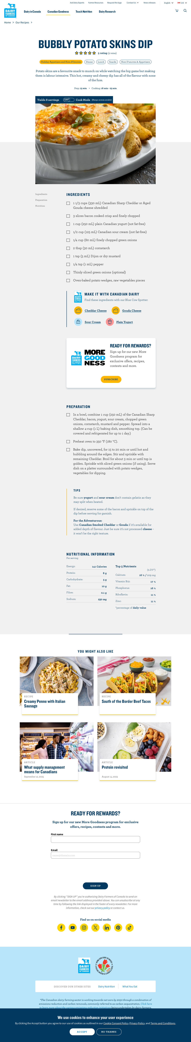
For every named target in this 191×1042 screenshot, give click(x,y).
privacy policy (102, 907)
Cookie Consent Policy (115, 1023)
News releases (150, 2)
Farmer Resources (95, 2)
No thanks (109, 1031)
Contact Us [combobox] (131, 2)
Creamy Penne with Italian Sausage (44, 703)
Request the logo (114, 2)
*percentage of (131, 607)
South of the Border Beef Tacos (126, 701)
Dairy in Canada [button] (32, 11)
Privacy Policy (136, 1023)
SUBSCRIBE (111, 379)
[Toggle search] (185, 11)
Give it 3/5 (85, 53)
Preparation (41, 200)
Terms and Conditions (162, 1023)
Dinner (89, 61)
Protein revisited (115, 767)
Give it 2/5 (81, 53)
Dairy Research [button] (107, 11)
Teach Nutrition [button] (84, 11)
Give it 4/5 (90, 53)
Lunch (101, 61)
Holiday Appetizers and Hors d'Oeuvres (61, 61)
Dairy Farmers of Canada (10, 10)
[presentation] (95, 870)
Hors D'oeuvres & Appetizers (135, 61)
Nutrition (40, 205)
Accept (82, 1031)
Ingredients (41, 194)
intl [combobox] (182, 3)
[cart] (177, 11)
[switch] (87, 99)
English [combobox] (167, 3)
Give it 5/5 (94, 53)
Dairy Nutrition (106, 986)
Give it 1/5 (76, 53)
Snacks (112, 61)
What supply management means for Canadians (44, 769)
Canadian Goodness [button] (58, 11)
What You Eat (130, 986)
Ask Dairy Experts (77, 2)
